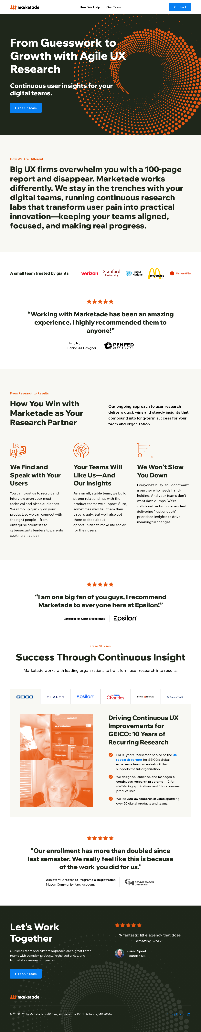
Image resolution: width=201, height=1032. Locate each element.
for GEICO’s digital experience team (146, 759)
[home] (29, 7)
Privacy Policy (175, 1014)
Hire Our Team (26, 108)
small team (24, 951)
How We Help (90, 7)
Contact (180, 7)
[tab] (25, 696)
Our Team (113, 7)
